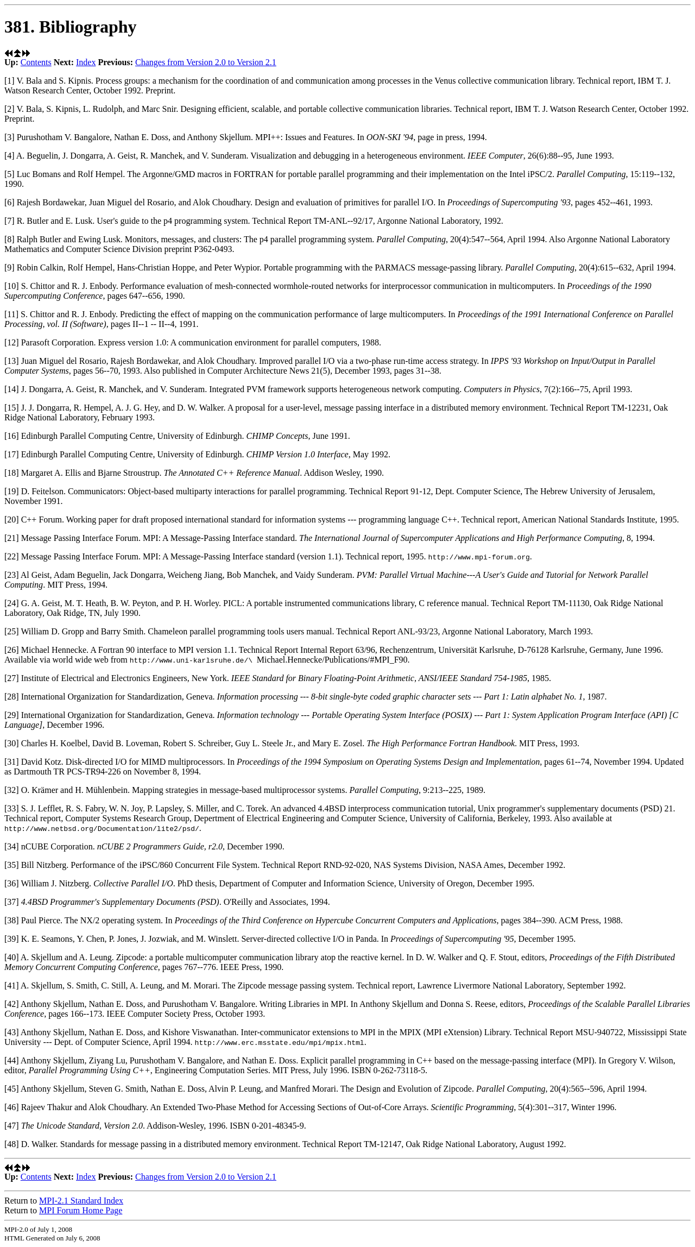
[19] (12, 491)
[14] (12, 389)
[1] (10, 80)
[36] (12, 883)
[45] (12, 1088)
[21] (12, 538)
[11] (12, 314)
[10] (12, 286)
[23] (12, 575)
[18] (12, 472)
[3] (10, 137)
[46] (12, 1107)
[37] (12, 901)
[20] (12, 519)
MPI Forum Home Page (80, 1210)
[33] (12, 808)
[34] (12, 846)
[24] (12, 603)
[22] (12, 556)
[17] (12, 454)
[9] (10, 267)
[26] (12, 649)
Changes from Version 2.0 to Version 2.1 (205, 62)
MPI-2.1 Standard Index (81, 1200)
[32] (12, 790)
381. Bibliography (70, 26)
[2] (10, 109)
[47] (12, 1125)
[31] (12, 761)
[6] (10, 202)
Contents (36, 62)
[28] (12, 696)
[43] (12, 1032)
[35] (12, 865)
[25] (12, 631)
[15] (12, 407)
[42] (12, 1004)
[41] (12, 985)
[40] (12, 957)
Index (86, 62)
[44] (12, 1060)
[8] (10, 239)
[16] (12, 435)
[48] (12, 1144)
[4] (10, 155)
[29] (12, 715)
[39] (12, 938)
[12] (12, 342)
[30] (12, 743)
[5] (10, 174)
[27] (12, 678)
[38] (12, 920)
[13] (12, 361)
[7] (10, 220)
